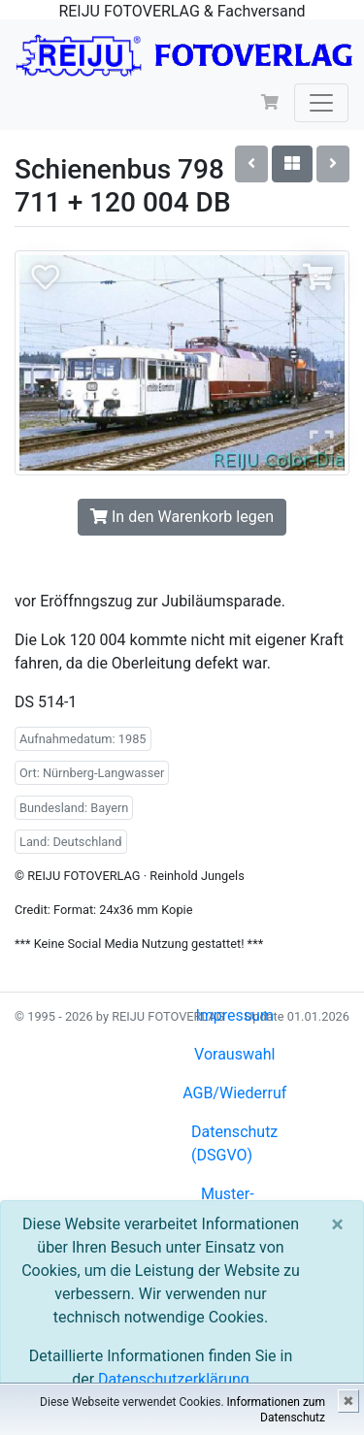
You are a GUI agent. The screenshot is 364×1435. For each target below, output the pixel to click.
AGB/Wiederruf (234, 1093)
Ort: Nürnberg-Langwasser (91, 773)
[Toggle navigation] (321, 102)
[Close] (337, 1224)
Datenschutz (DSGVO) (234, 1143)
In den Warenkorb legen (182, 516)
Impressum (234, 1015)
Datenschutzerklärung (173, 1379)
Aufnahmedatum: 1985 (83, 739)
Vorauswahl (234, 1054)
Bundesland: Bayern (73, 807)
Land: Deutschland (70, 841)
